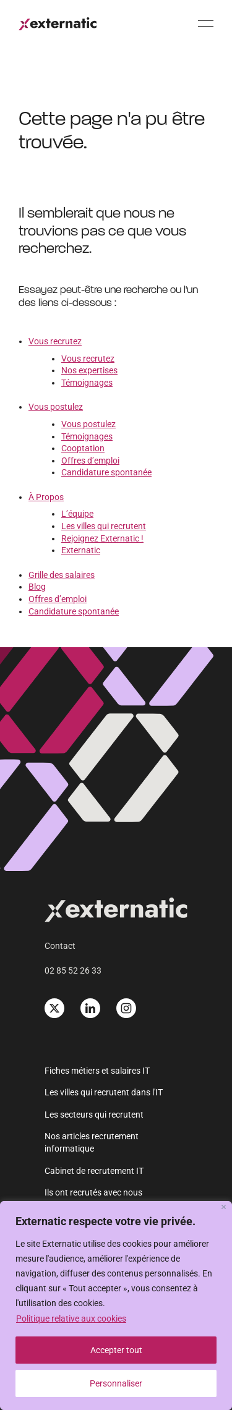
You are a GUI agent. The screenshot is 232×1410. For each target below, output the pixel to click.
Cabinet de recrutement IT (94, 1171)
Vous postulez (55, 407)
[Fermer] (223, 1207)
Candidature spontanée (106, 472)
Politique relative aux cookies (71, 1318)
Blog (37, 587)
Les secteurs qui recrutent (94, 1114)
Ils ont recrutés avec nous (93, 1192)
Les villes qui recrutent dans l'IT (104, 1092)
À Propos (46, 497)
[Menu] (205, 23)
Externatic (80, 550)
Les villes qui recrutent (103, 526)
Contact (60, 946)
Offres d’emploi (90, 460)
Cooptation (83, 448)
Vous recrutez (55, 341)
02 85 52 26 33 (73, 970)
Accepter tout (116, 1350)
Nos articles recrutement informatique (92, 1142)
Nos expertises (89, 370)
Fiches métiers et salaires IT (97, 1071)
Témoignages (87, 383)
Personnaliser (116, 1383)
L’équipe (77, 514)
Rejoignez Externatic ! (102, 538)
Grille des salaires (61, 575)
